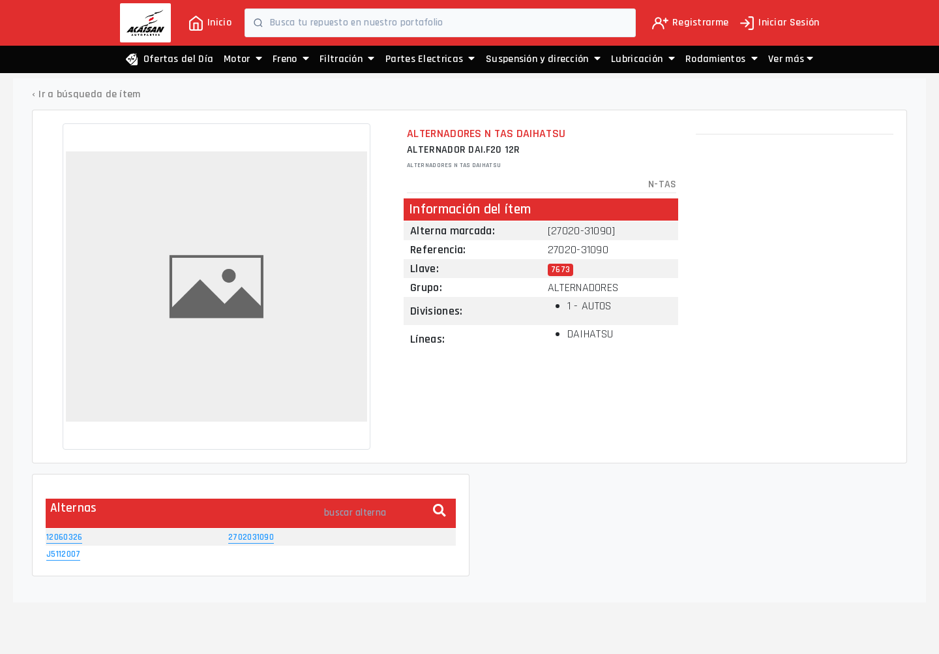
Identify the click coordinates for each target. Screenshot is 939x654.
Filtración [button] (347, 59)
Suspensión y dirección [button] (543, 59)
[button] (790, 59)
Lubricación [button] (643, 59)
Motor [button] (243, 59)
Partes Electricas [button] (430, 59)
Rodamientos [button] (721, 59)
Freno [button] (291, 59)
